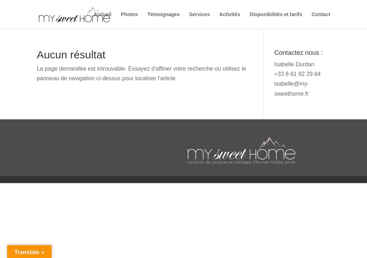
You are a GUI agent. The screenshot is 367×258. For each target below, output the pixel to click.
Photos (129, 14)
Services (199, 14)
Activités (229, 14)
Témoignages (163, 14)
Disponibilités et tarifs (276, 14)
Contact (320, 14)
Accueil (102, 14)
